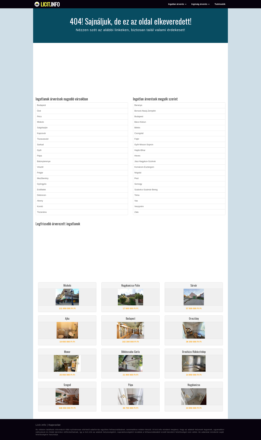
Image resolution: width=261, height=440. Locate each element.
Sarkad (40, 144)
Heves (137, 156)
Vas (136, 201)
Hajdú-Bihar (139, 150)
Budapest (41, 105)
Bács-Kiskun (140, 122)
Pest (136, 178)
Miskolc (40, 122)
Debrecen (41, 195)
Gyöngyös (41, 184)
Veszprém (139, 206)
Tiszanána (42, 212)
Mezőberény (43, 178)
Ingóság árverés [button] (200, 4)
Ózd (39, 111)
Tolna (136, 195)
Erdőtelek (41, 190)
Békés (137, 127)
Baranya (138, 105)
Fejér (136, 139)
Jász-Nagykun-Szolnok (145, 161)
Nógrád (137, 173)
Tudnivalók (220, 4)
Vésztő (40, 167)
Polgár (40, 173)
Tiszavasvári (43, 139)
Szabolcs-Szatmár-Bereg (146, 190)
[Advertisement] (130, 70)
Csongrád (138, 133)
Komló (40, 206)
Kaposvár (41, 133)
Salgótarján (42, 127)
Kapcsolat (54, 425)
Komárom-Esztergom (144, 167)
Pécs (39, 116)
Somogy (138, 184)
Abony (40, 201)
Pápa (39, 156)
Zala (136, 212)
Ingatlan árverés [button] (177, 4)
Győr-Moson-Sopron (143, 144)
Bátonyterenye (44, 161)
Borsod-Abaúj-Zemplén (145, 111)
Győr (39, 150)
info (50, 4)
